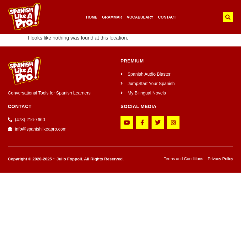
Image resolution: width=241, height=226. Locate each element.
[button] (228, 17)
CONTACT (167, 17)
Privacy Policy (220, 158)
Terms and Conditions (183, 158)
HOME (91, 17)
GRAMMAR (112, 17)
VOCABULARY (140, 17)
